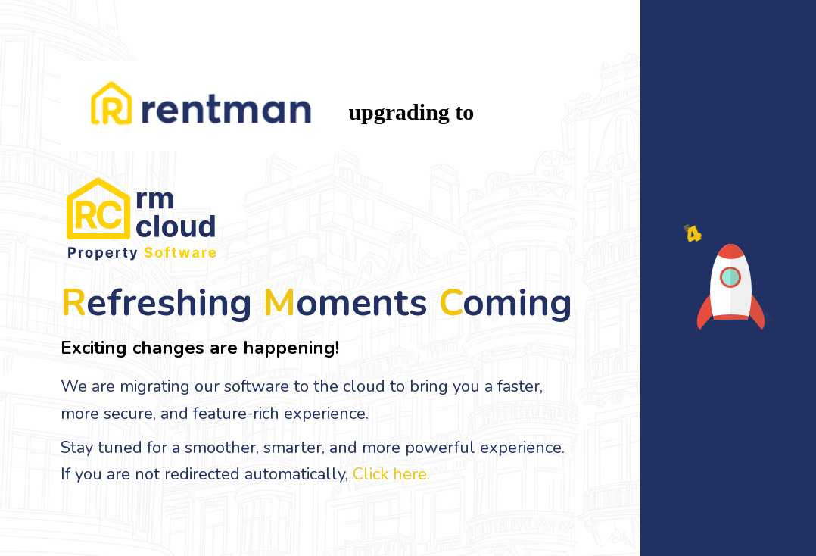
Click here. (391, 474)
